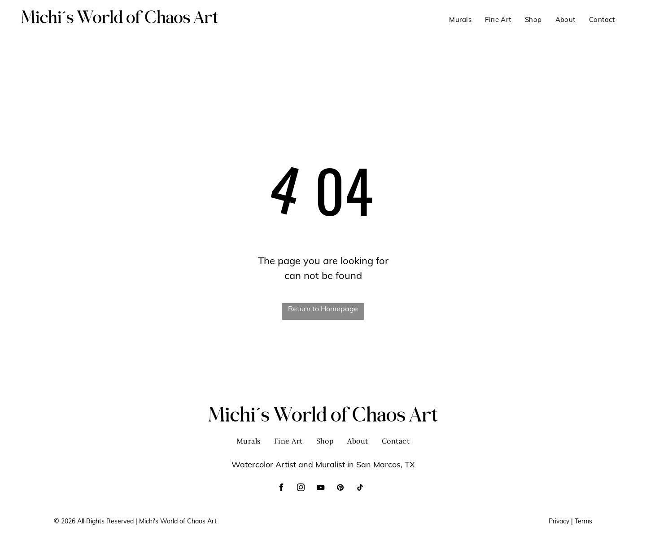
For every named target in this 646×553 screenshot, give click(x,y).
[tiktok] (359, 488)
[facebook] (280, 488)
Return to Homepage (323, 308)
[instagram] (300, 488)
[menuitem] (460, 20)
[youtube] (320, 488)
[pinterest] (340, 488)
